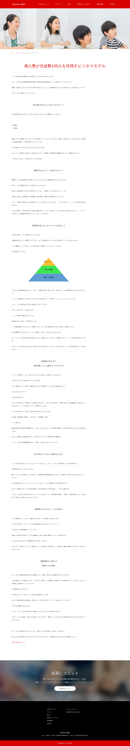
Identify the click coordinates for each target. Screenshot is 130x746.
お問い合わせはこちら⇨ (18, 642)
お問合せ (112, 4)
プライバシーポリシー (72, 709)
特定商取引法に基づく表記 (73, 712)
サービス (58, 4)
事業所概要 (100, 4)
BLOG (69, 4)
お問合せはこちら (65, 688)
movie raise (65, 733)
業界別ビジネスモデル (83, 4)
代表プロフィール (44, 4)
